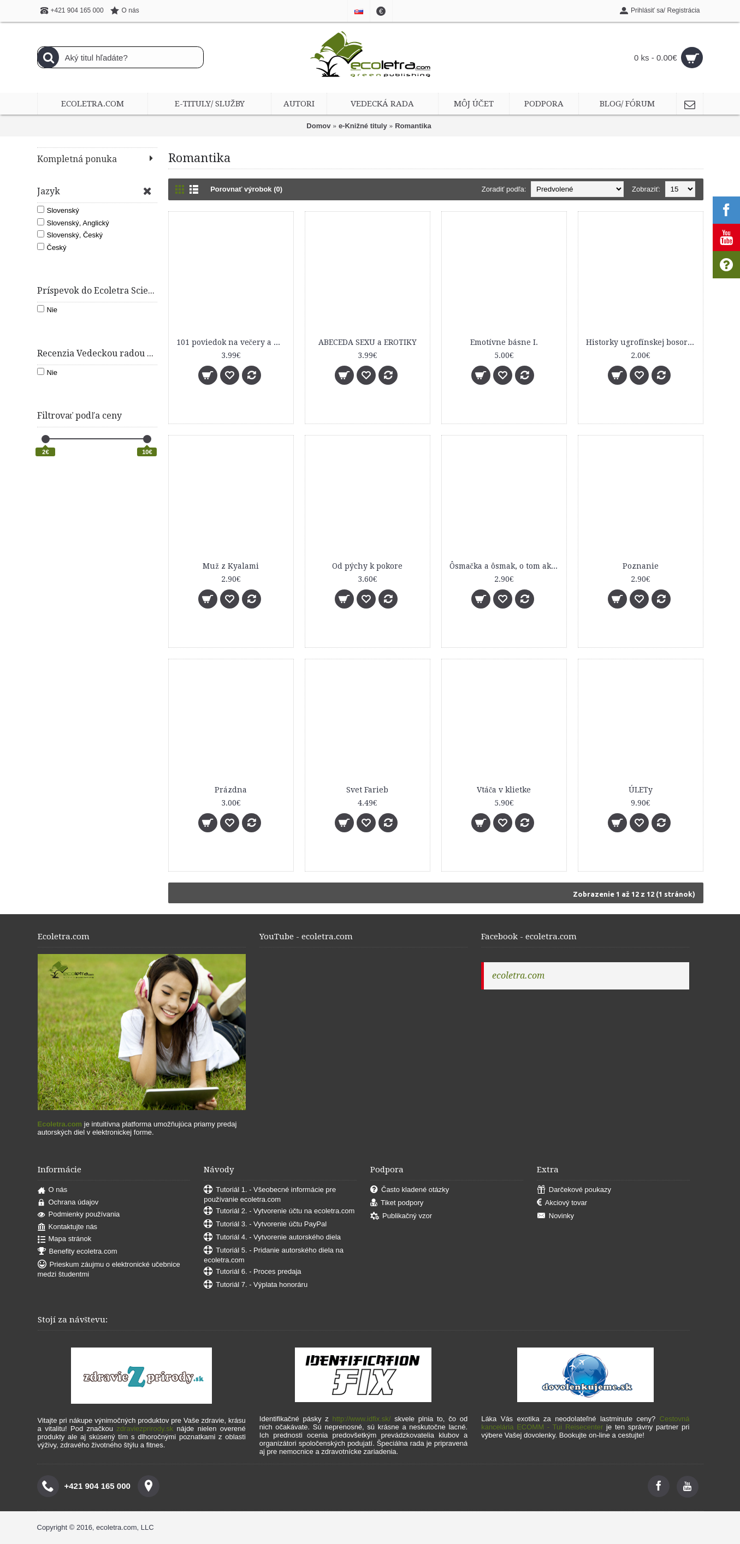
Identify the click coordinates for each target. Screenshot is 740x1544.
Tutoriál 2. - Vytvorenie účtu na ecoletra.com (279, 1211)
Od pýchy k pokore (367, 566)
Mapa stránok (65, 1239)
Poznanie (641, 566)
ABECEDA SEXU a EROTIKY (367, 342)
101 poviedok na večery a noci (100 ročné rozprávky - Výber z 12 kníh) (232, 342)
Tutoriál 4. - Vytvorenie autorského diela (272, 1237)
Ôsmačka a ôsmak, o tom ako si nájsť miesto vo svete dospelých (506, 566)
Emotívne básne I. (504, 342)
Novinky (555, 1216)
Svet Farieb (367, 789)
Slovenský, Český (70, 234)
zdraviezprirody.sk (144, 1428)
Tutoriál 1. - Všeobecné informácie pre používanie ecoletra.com (270, 1194)
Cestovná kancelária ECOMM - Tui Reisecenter (585, 1423)
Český (52, 247)
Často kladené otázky (409, 1190)
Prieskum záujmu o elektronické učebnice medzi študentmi (109, 1269)
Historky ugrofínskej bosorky (641, 342)
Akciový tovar (562, 1203)
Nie (47, 309)
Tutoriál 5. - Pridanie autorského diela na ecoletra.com (274, 1255)
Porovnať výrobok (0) (246, 189)
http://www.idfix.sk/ (362, 1419)
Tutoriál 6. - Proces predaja (252, 1272)
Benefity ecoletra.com (77, 1251)
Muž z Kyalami (230, 566)
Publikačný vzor (401, 1216)
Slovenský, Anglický (73, 222)
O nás (53, 1190)
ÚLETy (641, 789)
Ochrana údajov (68, 1202)
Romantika (413, 126)
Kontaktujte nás (68, 1227)
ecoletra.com (518, 975)
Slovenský (58, 210)
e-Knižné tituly (363, 126)
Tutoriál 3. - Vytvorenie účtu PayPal (265, 1224)
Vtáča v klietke (504, 789)
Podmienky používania (79, 1214)
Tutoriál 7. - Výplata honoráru (255, 1285)
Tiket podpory (396, 1203)
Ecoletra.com (60, 1124)
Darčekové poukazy (574, 1190)
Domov (318, 126)
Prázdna (231, 789)
